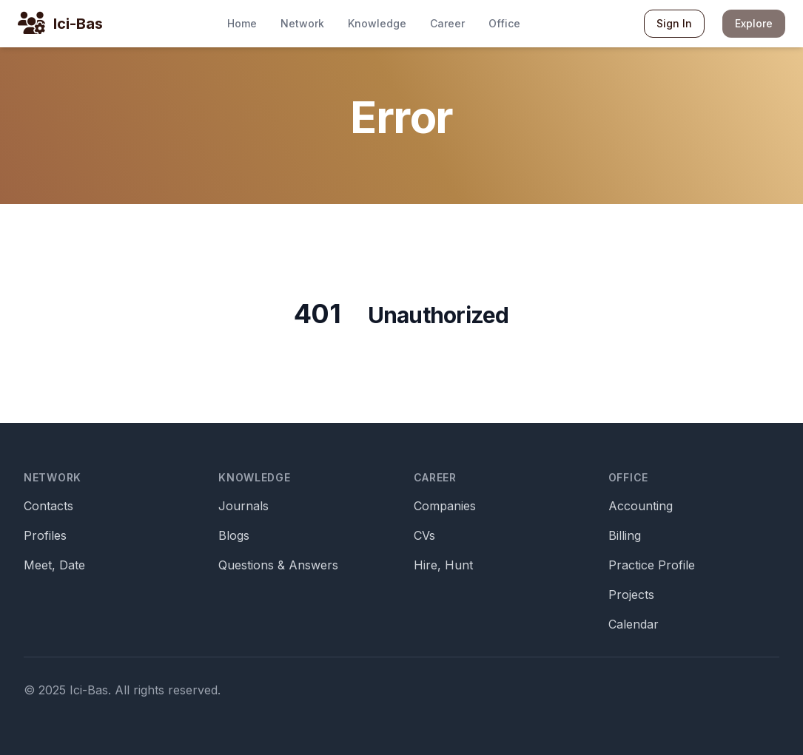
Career (447, 23)
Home (242, 23)
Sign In (674, 23)
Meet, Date (54, 565)
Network (302, 23)
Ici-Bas (78, 24)
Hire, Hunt (443, 565)
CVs (424, 535)
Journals (243, 505)
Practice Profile (651, 565)
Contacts (48, 505)
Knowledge (377, 23)
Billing (624, 535)
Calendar (633, 624)
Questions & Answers (278, 565)
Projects (631, 594)
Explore (754, 23)
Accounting (640, 505)
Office (504, 23)
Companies (445, 505)
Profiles (45, 535)
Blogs (233, 535)
